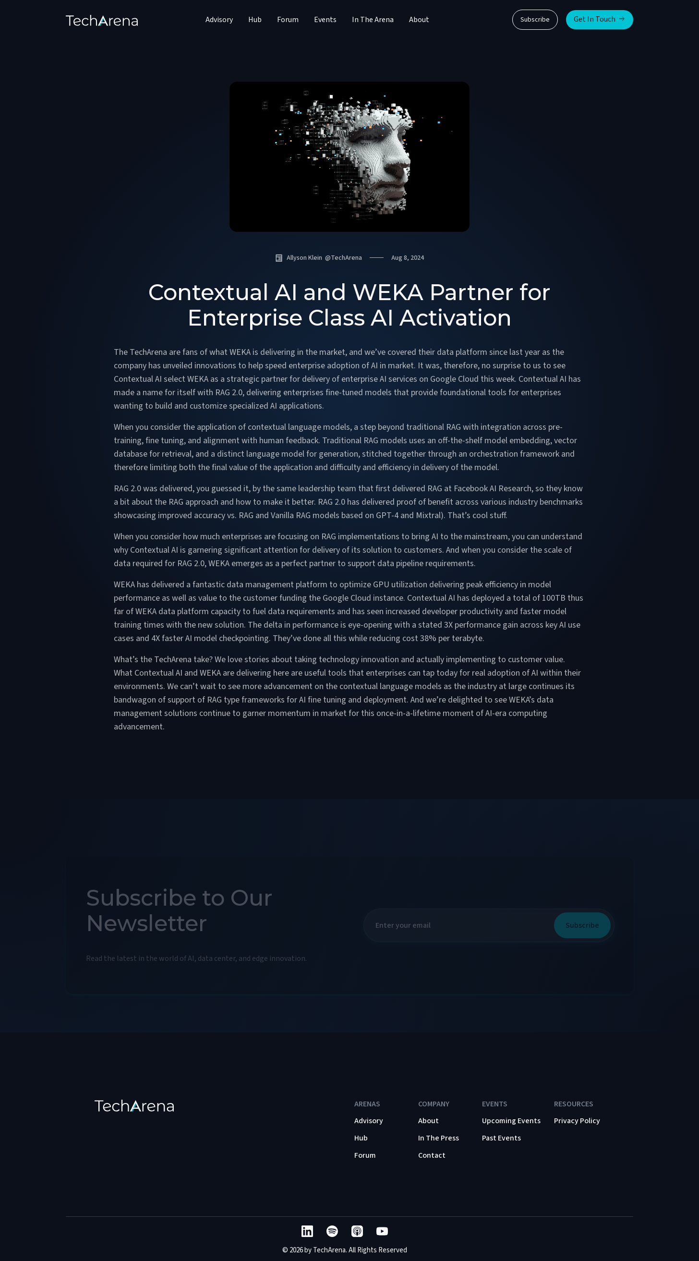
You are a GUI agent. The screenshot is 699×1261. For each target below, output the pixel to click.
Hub (255, 19)
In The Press (438, 1138)
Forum (288, 19)
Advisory (219, 19)
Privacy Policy (577, 1120)
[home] (102, 19)
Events (325, 19)
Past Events (501, 1138)
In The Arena (373, 19)
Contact (432, 1155)
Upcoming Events (511, 1120)
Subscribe (535, 19)
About (419, 19)
